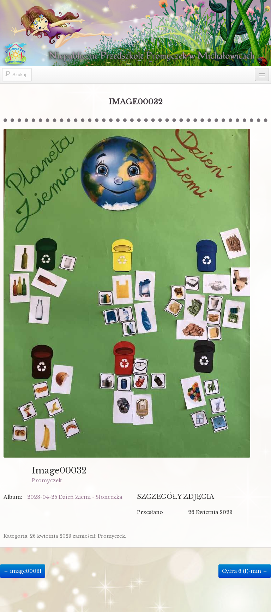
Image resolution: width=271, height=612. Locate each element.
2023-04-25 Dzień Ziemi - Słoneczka (74, 497)
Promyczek (47, 480)
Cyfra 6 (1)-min (244, 571)
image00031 (23, 571)
